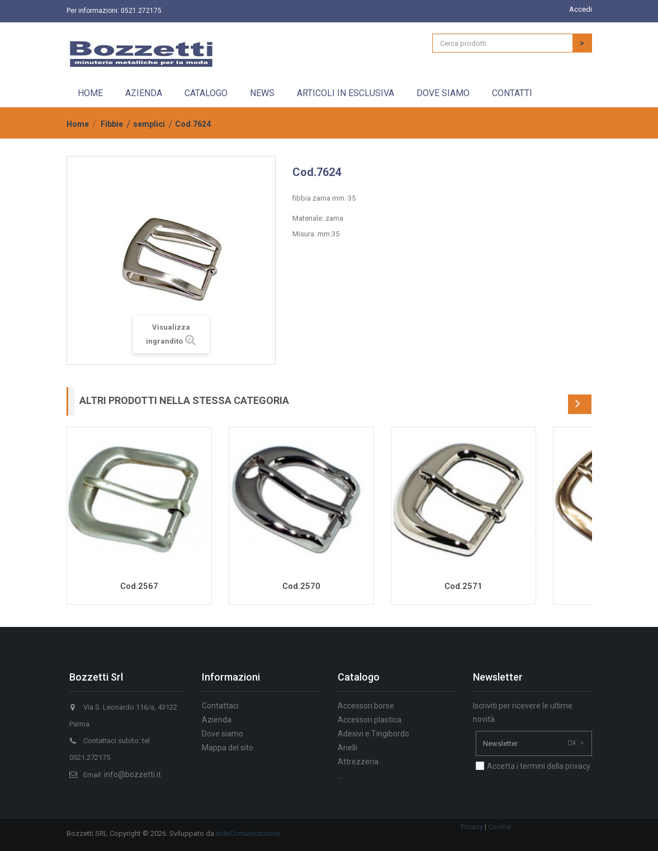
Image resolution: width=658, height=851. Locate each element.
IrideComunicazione (248, 833)
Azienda (143, 93)
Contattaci (220, 705)
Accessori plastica (369, 719)
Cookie (499, 827)
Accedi (580, 9)
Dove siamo (443, 93)
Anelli (347, 747)
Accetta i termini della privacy (538, 766)
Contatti (512, 93)
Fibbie (112, 124)
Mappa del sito (227, 747)
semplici (149, 124)
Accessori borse (366, 705)
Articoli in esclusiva (345, 93)
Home (90, 93)
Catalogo (206, 93)
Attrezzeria (358, 761)
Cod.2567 (139, 586)
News (262, 93)
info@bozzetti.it (132, 774)
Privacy (472, 827)
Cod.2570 (301, 586)
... (340, 775)
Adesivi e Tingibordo (373, 733)
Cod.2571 (463, 586)
